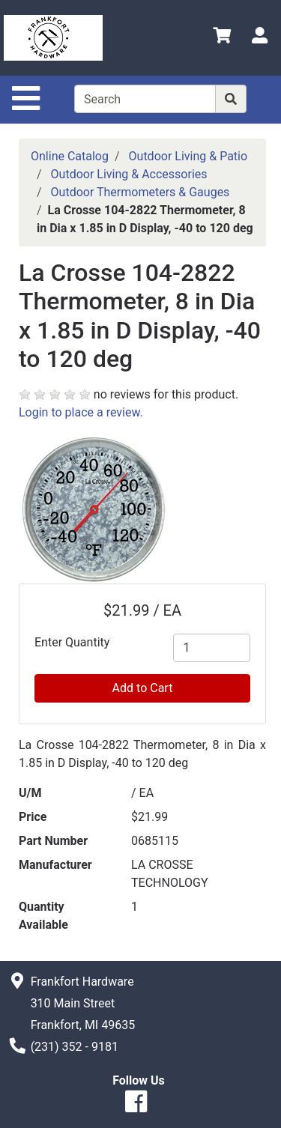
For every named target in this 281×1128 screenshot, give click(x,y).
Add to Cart (142, 688)
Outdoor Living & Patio (188, 156)
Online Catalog (70, 156)
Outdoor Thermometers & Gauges (140, 192)
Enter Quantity (71, 642)
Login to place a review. (81, 412)
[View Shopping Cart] (222, 38)
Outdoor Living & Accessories (129, 174)
